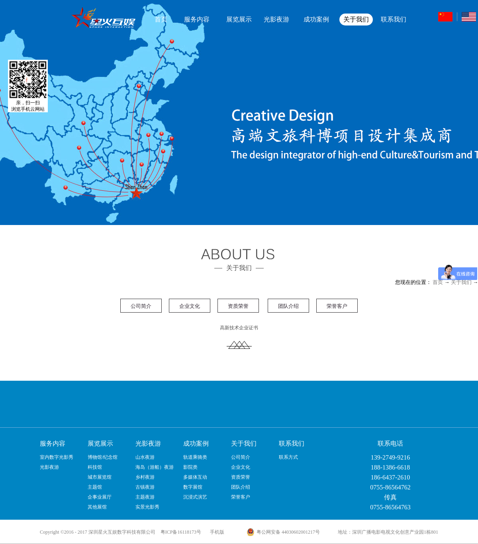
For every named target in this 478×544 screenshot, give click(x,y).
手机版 (216, 532)
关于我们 (461, 282)
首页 (161, 19)
